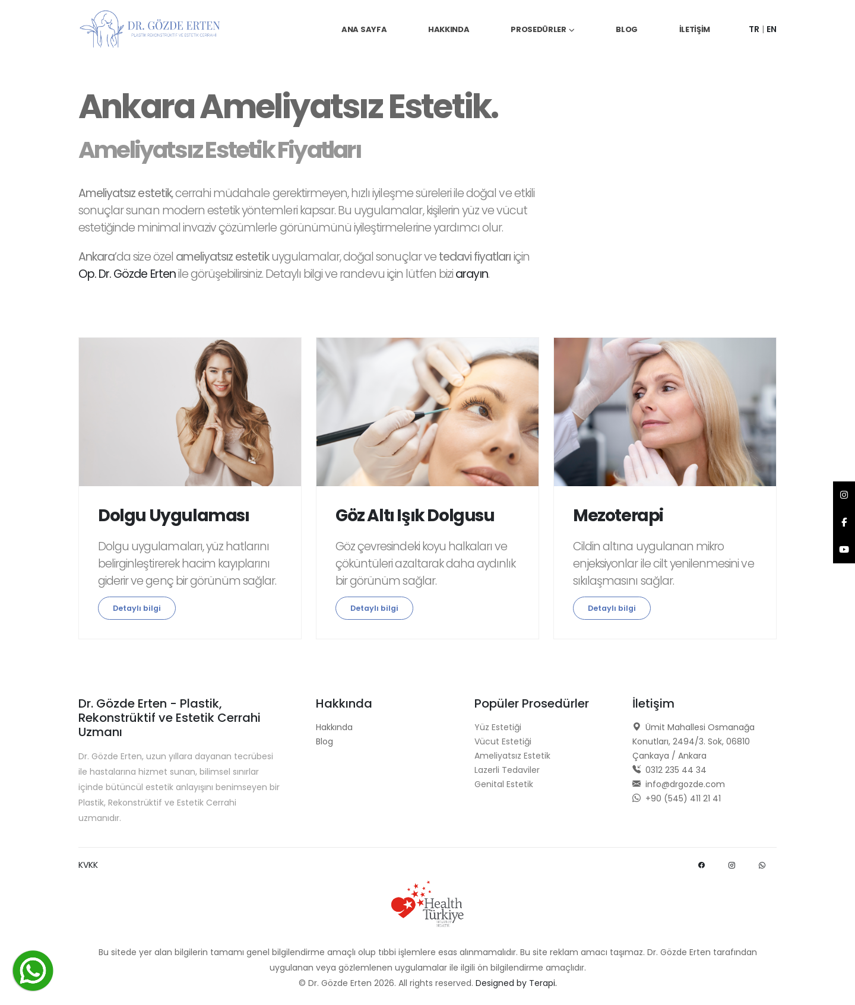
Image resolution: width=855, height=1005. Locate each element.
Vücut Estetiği (502, 741)
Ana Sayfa (364, 29)
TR (754, 29)
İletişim (695, 29)
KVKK (88, 865)
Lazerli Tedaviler (507, 770)
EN (772, 29)
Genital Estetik (503, 784)
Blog (627, 29)
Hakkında (449, 29)
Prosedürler (538, 29)
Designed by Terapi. (516, 983)
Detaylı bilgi (137, 608)
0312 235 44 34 (669, 770)
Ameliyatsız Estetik (512, 756)
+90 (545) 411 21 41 (676, 798)
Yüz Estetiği (497, 727)
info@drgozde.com (678, 784)
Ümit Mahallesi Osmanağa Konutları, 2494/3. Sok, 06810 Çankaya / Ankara (693, 741)
